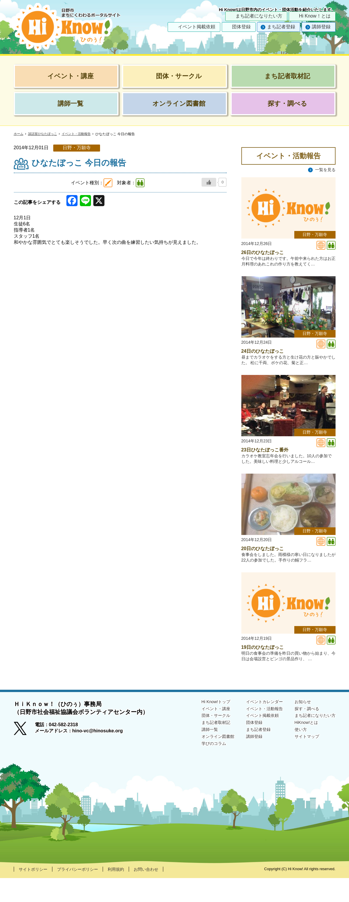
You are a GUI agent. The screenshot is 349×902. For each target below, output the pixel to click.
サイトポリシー (35, 892)
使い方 (296, 755)
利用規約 (127, 892)
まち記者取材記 (202, 747)
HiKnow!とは (302, 747)
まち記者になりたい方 (258, 15)
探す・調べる (303, 732)
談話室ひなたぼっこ (45, 134)
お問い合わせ (160, 892)
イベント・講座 (202, 732)
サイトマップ (303, 762)
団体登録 (241, 26)
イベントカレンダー (256, 725)
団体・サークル (202, 740)
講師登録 (321, 26)
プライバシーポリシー (84, 892)
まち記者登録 (281, 26)
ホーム (19, 134)
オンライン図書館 (204, 762)
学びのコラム (200, 770)
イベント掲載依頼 (196, 26)
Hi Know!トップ (202, 725)
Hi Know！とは (315, 15)
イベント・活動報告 (81, 134)
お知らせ (298, 725)
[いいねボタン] (209, 182)
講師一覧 (195, 755)
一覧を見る (324, 169)
